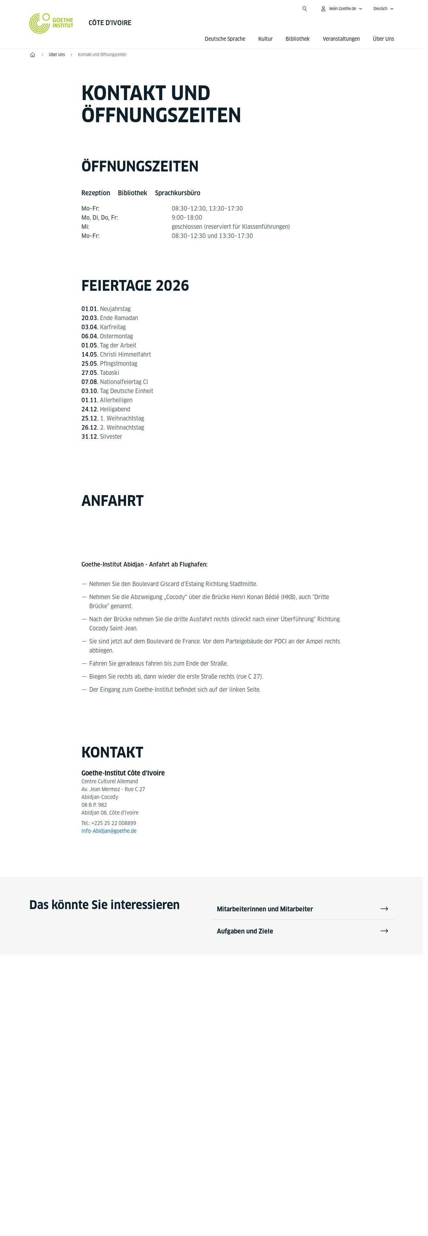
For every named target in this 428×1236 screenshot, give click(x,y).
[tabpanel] (211, 208)
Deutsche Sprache (225, 39)
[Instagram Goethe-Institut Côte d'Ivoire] (222, 1019)
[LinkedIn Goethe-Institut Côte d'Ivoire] (243, 1019)
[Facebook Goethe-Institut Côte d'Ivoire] (180, 1019)
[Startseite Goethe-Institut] (51, 23)
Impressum (185, 1218)
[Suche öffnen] (304, 9)
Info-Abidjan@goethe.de (109, 831)
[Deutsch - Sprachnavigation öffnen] (383, 9)
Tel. (57, 1128)
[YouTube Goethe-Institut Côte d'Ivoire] (201, 1019)
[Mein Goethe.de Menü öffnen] (341, 9)
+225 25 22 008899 (114, 823)
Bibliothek (298, 39)
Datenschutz (225, 1218)
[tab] (96, 193)
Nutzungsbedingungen (278, 1218)
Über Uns (383, 39)
